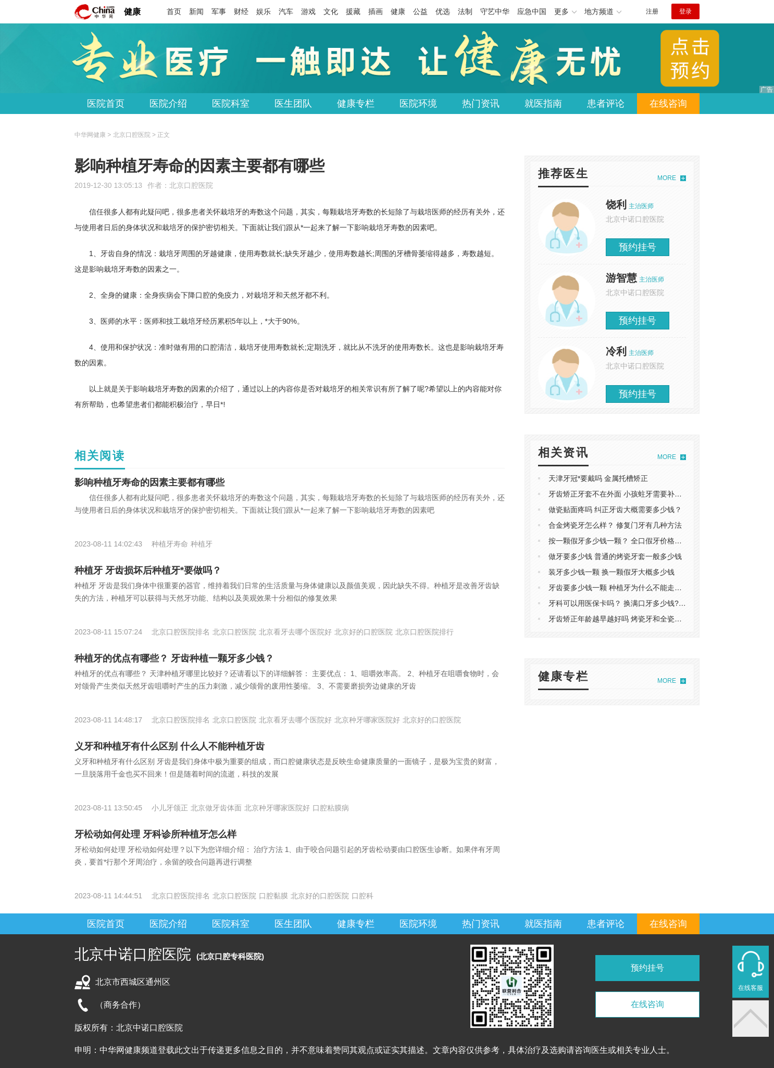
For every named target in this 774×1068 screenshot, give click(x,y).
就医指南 (543, 103)
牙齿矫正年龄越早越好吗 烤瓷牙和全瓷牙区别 (622, 619)
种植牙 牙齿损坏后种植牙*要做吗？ (147, 570)
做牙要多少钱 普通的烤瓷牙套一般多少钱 (615, 556)
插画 (375, 11)
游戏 (308, 11)
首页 (174, 11)
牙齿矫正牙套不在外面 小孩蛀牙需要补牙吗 (618, 494)
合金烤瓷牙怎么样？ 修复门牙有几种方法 (615, 525)
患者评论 (606, 103)
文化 (330, 11)
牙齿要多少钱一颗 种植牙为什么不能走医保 (618, 587)
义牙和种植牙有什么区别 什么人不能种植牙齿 (169, 746)
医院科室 (230, 103)
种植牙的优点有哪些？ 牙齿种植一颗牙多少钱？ (174, 658)
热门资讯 (481, 103)
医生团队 (293, 103)
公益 (420, 11)
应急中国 (531, 11)
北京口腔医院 (191, 185)
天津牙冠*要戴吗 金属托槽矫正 (598, 478)
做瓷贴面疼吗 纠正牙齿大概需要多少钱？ (615, 509)
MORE (666, 178)
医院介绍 (168, 103)
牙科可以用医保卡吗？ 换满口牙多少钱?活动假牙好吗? (637, 603)
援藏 (353, 11)
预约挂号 (637, 247)
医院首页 (105, 103)
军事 (218, 11)
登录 (685, 11)
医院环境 (418, 103)
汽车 (286, 11)
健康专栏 (355, 103)
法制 (465, 11)
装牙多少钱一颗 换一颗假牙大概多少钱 (611, 572)
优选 (442, 11)
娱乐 (263, 11)
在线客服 (750, 987)
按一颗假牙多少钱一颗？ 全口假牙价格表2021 (623, 541)
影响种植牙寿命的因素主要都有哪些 (149, 482)
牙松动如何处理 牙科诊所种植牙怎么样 (155, 834)
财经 (241, 11)
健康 (132, 11)
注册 (652, 11)
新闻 (196, 11)
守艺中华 (494, 11)
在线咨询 (668, 103)
